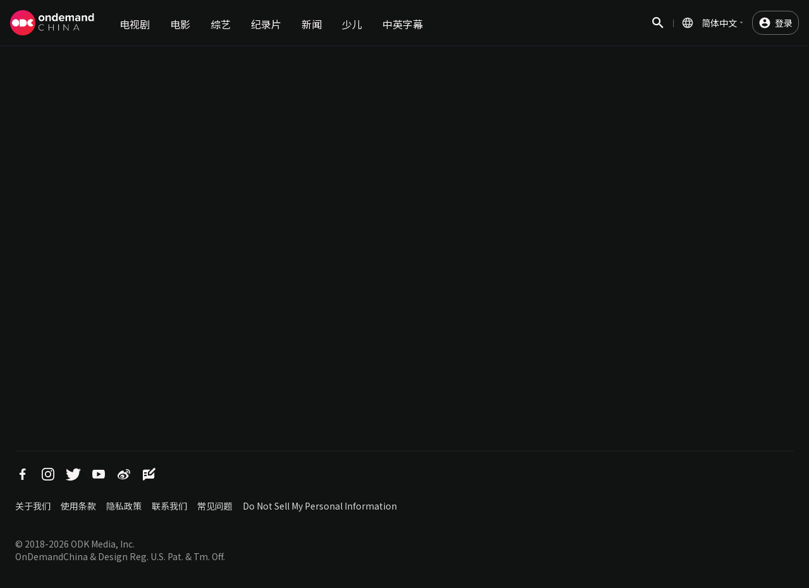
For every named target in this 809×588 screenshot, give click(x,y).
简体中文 (719, 22)
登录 (784, 22)
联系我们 (169, 505)
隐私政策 (124, 505)
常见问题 (215, 505)
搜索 (658, 29)
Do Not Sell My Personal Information (320, 505)
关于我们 (33, 505)
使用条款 (78, 505)
